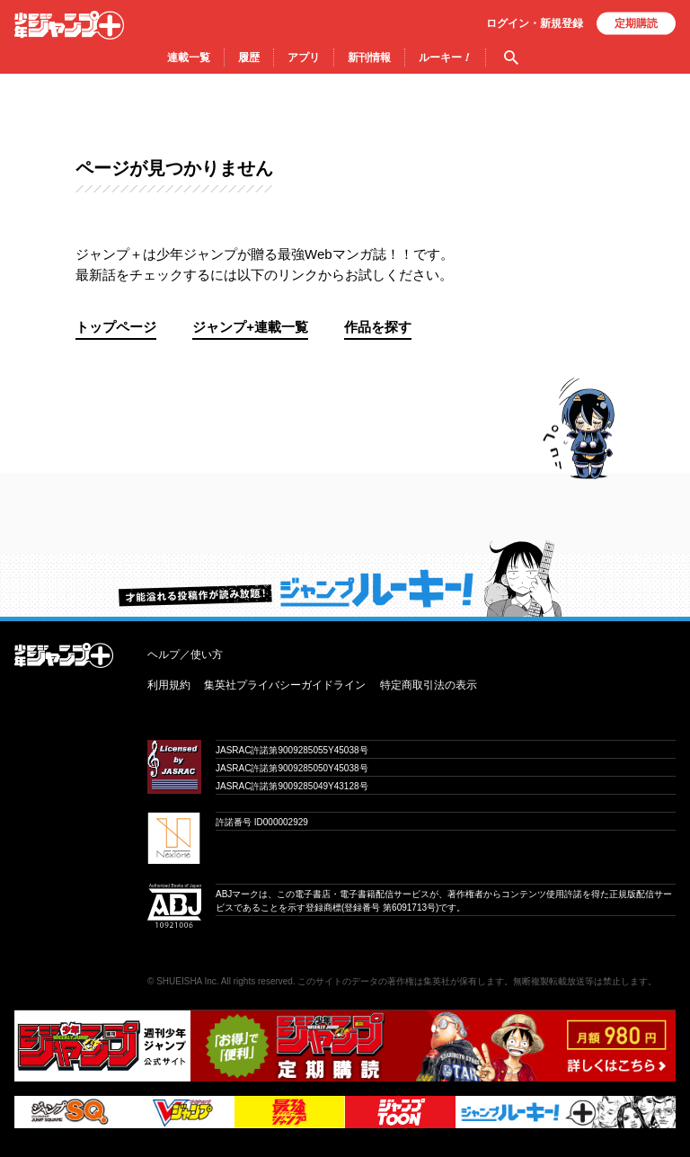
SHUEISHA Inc (186, 981)
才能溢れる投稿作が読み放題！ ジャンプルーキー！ (345, 578)
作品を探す (377, 326)
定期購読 (636, 23)
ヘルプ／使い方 (185, 654)
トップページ (115, 326)
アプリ (304, 57)
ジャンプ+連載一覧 (250, 326)
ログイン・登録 (534, 23)
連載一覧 (188, 57)
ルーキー (445, 58)
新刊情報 (369, 57)
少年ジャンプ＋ (69, 25)
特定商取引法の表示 (428, 685)
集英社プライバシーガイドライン (285, 685)
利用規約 (168, 685)
